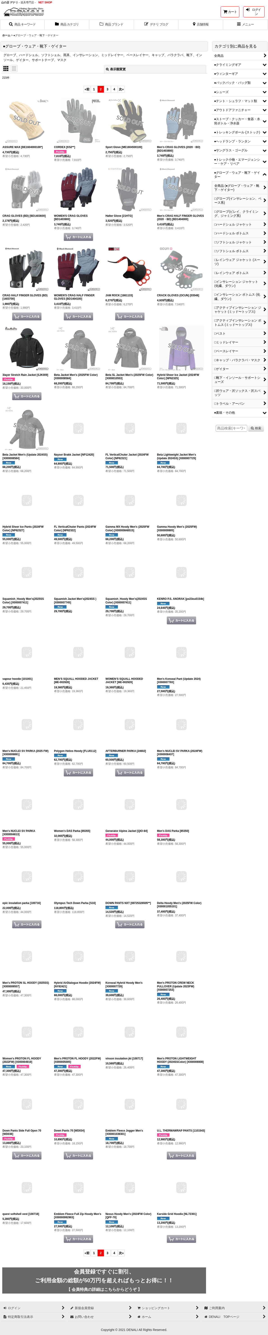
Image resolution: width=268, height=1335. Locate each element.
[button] (22, 25)
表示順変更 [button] (116, 69)
